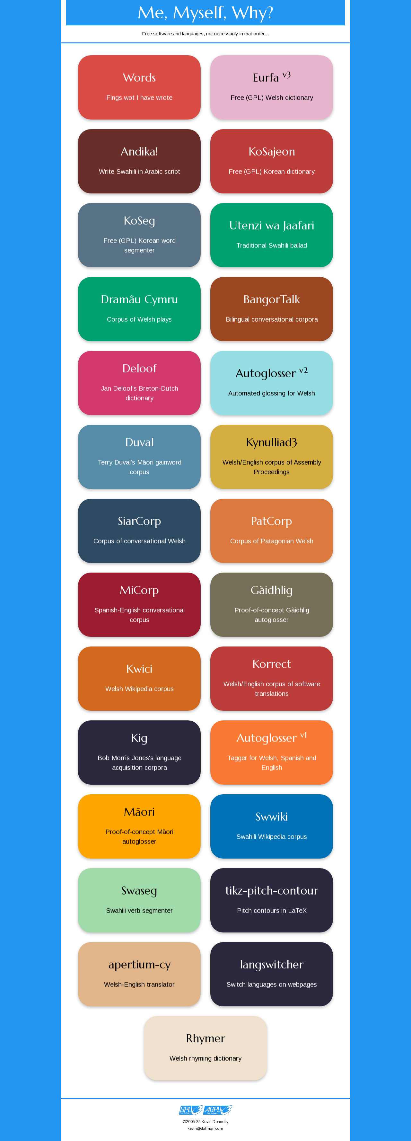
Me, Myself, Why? (205, 12)
